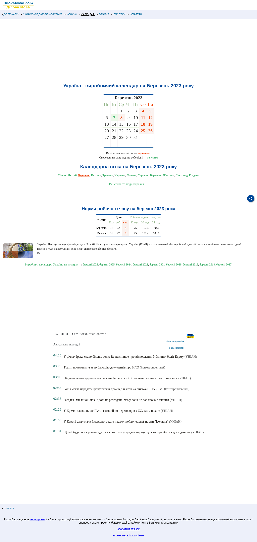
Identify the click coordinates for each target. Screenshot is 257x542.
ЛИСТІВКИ (118, 14)
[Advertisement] (120, 51)
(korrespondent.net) (152, 367)
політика (8, 508)
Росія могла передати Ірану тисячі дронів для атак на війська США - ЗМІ (113, 389)
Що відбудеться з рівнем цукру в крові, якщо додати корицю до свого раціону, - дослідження (127, 432)
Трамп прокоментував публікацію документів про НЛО (101, 367)
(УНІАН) (191, 356)
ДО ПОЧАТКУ (10, 14)
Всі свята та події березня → (128, 184)
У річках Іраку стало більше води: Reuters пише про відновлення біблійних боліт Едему (124, 356)
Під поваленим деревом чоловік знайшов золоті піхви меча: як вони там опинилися (120, 378)
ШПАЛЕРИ (134, 14)
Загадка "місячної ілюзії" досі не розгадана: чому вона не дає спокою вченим (116, 400)
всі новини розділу (174, 341)
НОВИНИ (71, 14)
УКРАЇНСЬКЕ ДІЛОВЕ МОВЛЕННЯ (42, 14)
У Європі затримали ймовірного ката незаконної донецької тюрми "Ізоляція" (116, 421)
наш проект (37, 519)
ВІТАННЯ (103, 14)
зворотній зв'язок (128, 529)
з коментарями (176, 347)
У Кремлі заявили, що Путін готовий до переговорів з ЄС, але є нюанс (112, 410)
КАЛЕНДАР (87, 14)
